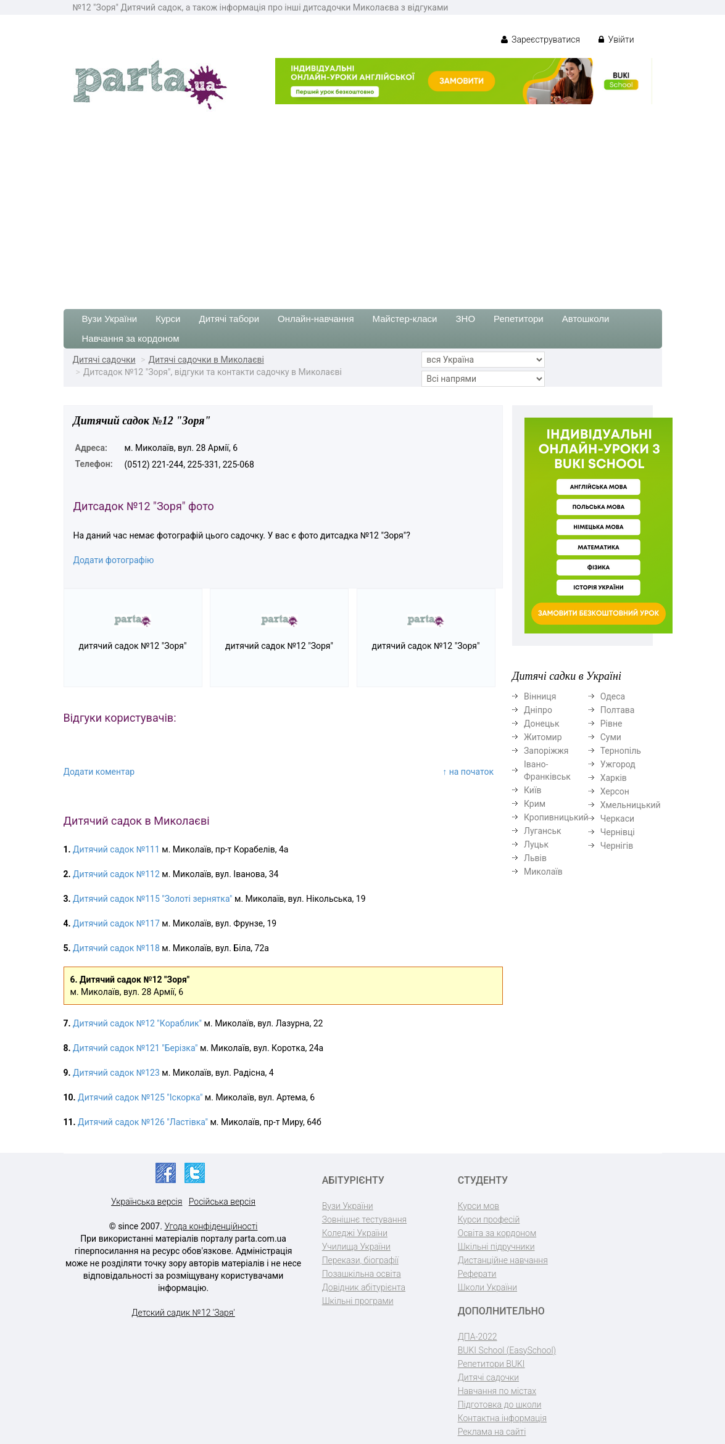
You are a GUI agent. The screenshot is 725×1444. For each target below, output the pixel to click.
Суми (610, 737)
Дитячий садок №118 (116, 948)
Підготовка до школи (500, 1404)
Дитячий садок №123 (116, 1073)
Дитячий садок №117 (116, 923)
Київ (532, 790)
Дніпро (538, 710)
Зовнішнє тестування (364, 1219)
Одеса (612, 696)
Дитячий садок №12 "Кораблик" (137, 1023)
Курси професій (489, 1219)
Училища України (356, 1247)
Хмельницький (630, 805)
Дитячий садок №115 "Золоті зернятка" (152, 899)
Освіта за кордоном (497, 1233)
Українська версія (146, 1202)
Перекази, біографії (360, 1260)
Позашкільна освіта (361, 1274)
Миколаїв (543, 872)
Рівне (611, 723)
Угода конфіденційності (210, 1226)
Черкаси (617, 818)
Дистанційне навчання (503, 1260)
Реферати (477, 1274)
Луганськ (542, 831)
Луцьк (536, 844)
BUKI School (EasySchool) (507, 1350)
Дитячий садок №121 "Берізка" (135, 1048)
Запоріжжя (546, 751)
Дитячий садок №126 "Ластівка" (143, 1122)
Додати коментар (99, 772)
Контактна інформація (502, 1418)
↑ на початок (468, 772)
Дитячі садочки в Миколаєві (205, 360)
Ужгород (618, 764)
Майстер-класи (405, 318)
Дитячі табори (229, 318)
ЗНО (466, 318)
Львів (535, 858)
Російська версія (222, 1202)
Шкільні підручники (496, 1247)
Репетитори (519, 318)
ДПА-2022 (477, 1337)
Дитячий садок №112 (116, 874)
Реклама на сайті (492, 1432)
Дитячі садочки (104, 360)
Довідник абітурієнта (363, 1287)
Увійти (616, 39)
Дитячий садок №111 (116, 849)
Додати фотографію (113, 560)
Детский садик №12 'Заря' (182, 1313)
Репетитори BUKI (491, 1364)
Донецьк (541, 723)
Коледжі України (354, 1233)
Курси (167, 318)
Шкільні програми (358, 1301)
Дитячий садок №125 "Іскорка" (140, 1097)
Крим (534, 804)
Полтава (617, 710)
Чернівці (617, 832)
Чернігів (617, 846)
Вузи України (110, 318)
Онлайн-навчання (316, 318)
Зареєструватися (541, 39)
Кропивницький (556, 817)
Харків (613, 778)
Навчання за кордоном (131, 338)
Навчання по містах (497, 1391)
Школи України (487, 1287)
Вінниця (540, 696)
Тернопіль (620, 751)
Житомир (543, 737)
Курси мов (478, 1206)
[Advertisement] (362, 204)
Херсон (614, 791)
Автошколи (586, 318)
